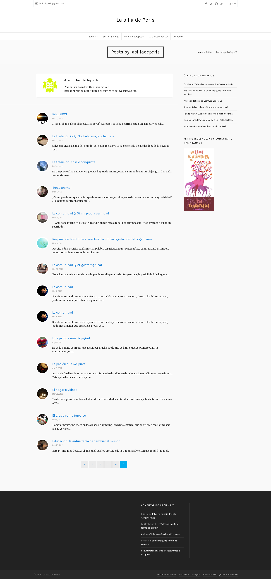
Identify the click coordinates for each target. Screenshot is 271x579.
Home (200, 52)
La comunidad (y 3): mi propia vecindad (80, 213)
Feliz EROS (59, 114)
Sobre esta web (210, 574)
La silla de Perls (135, 20)
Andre (187, 100)
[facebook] (206, 3)
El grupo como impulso (69, 415)
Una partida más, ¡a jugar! (71, 338)
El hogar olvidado (64, 390)
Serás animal (61, 188)
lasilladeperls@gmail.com (49, 3)
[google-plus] (222, 3)
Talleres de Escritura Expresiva (207, 100)
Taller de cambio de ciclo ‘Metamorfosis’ (214, 84)
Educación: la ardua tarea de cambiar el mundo (86, 441)
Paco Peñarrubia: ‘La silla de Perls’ (210, 126)
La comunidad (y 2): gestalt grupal (77, 265)
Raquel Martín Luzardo (195, 113)
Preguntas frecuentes (166, 574)
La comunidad (62, 287)
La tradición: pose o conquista (73, 162)
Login (232, 3)
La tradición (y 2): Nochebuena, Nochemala (83, 136)
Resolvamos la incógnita (221, 113)
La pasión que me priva (68, 364)
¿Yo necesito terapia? (228, 574)
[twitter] (212, 3)
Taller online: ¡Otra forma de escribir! (210, 107)
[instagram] (217, 3)
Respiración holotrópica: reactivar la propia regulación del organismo (102, 239)
